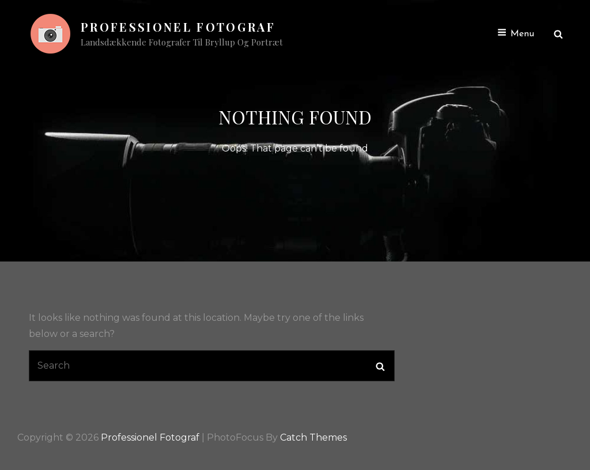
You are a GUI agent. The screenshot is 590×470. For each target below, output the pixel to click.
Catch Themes (313, 437)
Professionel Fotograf (178, 27)
